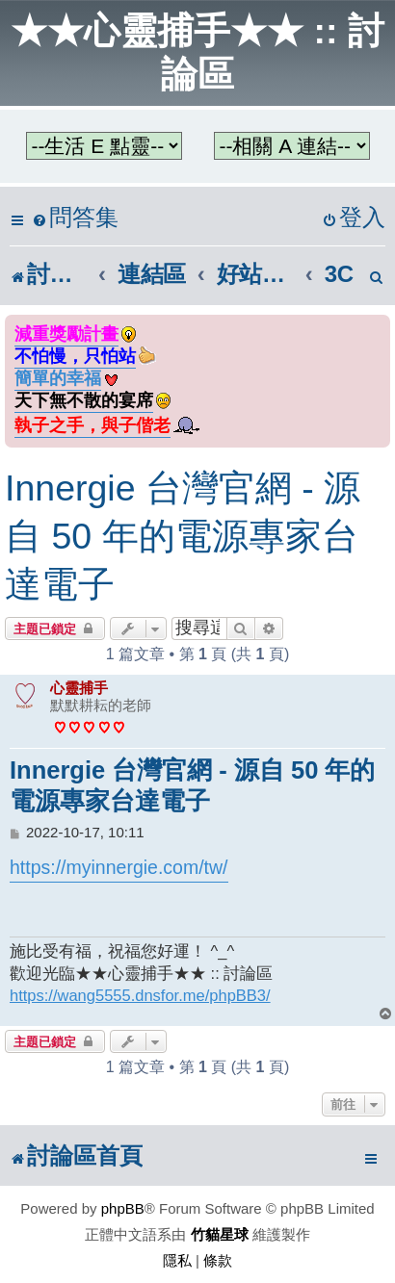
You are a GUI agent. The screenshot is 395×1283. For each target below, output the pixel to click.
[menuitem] (75, 218)
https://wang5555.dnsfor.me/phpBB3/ (140, 995)
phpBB (123, 1208)
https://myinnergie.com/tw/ (119, 867)
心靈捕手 (79, 688)
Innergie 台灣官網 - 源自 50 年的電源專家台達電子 (182, 536)
